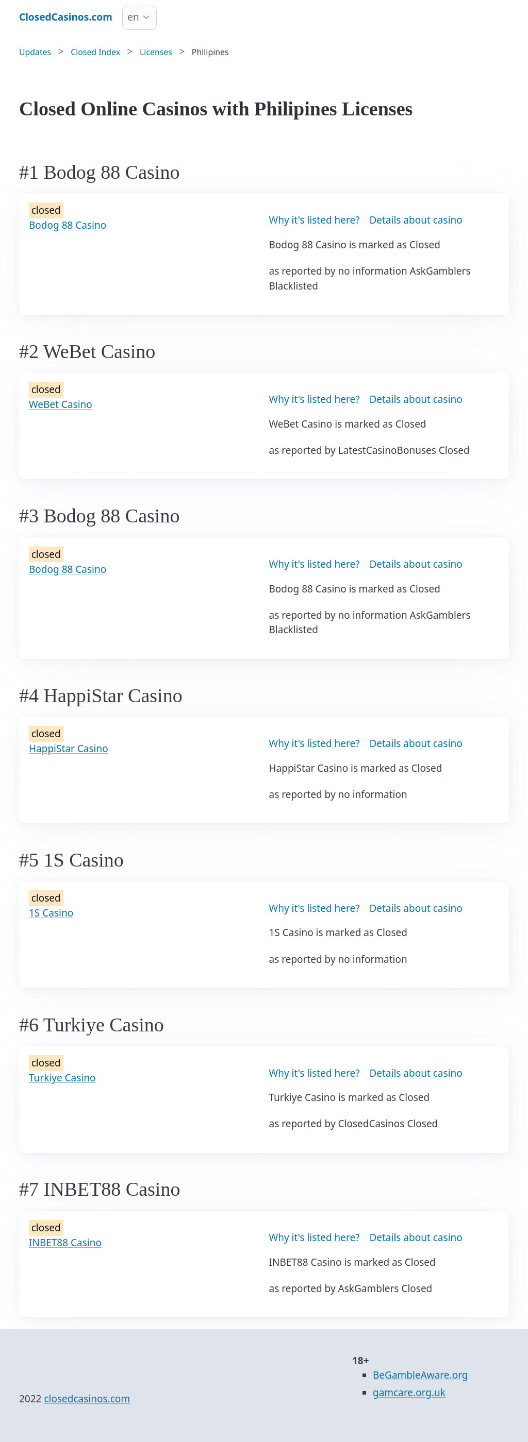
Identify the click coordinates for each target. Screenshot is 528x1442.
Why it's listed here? (314, 220)
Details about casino (415, 220)
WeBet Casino (60, 404)
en (133, 17)
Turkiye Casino (62, 1077)
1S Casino (51, 913)
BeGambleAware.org (420, 1375)
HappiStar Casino (68, 748)
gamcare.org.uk (409, 1392)
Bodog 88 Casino (67, 225)
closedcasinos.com (87, 1398)
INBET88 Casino (65, 1242)
